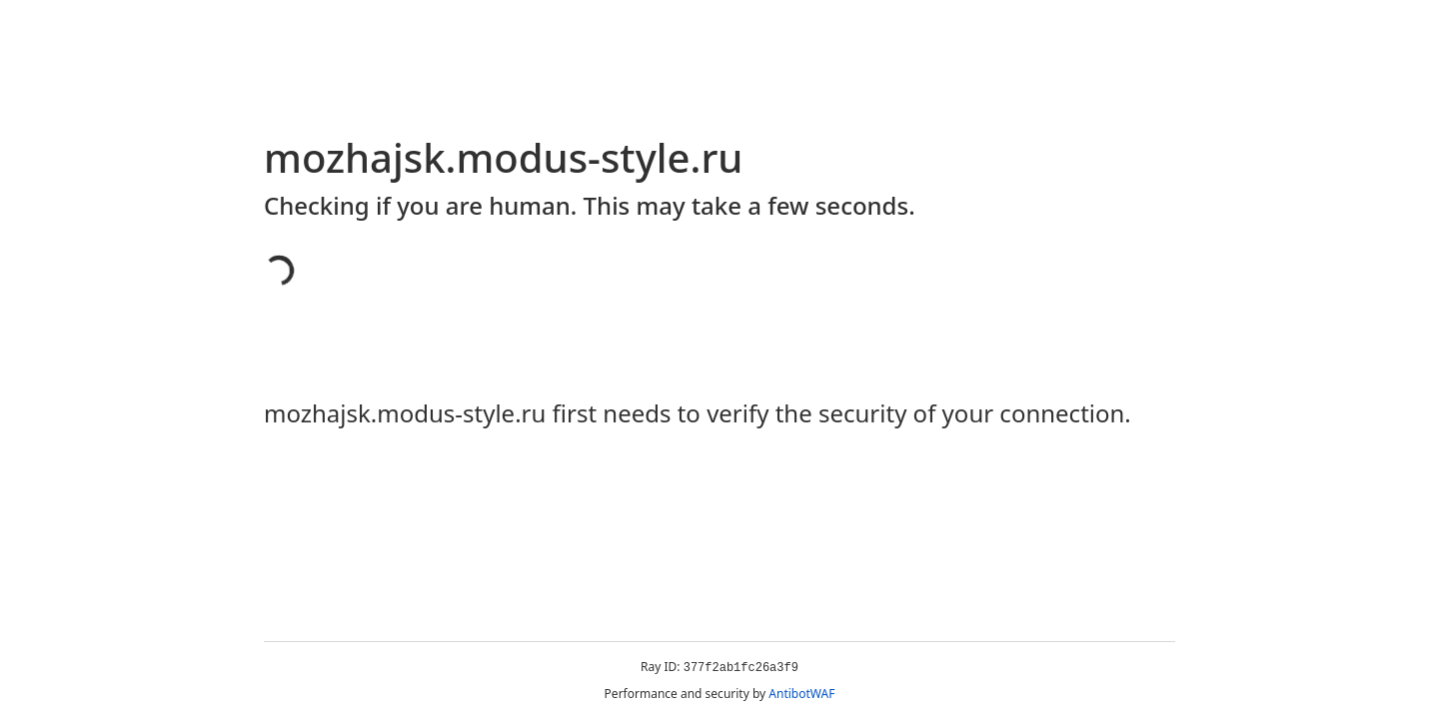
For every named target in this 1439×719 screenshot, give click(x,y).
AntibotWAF (801, 693)
